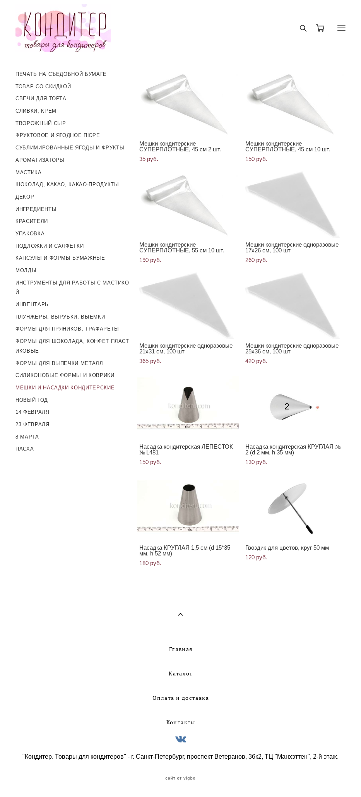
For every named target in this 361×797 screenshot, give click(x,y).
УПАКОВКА (29, 233)
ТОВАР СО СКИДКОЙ (43, 86)
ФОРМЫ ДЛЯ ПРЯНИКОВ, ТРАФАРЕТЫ (67, 329)
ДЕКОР (24, 197)
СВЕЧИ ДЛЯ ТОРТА (41, 98)
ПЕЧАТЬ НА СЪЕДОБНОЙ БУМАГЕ (61, 74)
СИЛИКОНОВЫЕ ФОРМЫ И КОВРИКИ (65, 375)
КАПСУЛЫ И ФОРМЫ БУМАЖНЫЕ (60, 258)
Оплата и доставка (180, 697)
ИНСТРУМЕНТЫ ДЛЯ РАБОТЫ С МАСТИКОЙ (72, 287)
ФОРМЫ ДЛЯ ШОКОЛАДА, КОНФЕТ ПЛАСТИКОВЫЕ (72, 346)
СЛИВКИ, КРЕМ (35, 111)
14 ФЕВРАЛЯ (32, 412)
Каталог (181, 673)
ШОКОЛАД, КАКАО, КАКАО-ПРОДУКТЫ (67, 184)
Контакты (180, 722)
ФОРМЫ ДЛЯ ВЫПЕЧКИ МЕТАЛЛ (59, 363)
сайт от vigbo (180, 778)
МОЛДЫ (25, 270)
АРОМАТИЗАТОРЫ (39, 160)
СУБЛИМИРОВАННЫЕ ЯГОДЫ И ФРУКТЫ (70, 147)
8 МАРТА (27, 437)
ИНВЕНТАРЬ (32, 304)
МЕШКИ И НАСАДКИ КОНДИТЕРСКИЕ (65, 387)
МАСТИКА (28, 172)
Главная (181, 649)
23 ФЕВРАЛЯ (32, 424)
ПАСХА (24, 449)
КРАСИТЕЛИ (31, 221)
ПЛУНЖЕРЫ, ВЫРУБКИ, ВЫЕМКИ (60, 317)
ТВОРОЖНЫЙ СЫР (40, 123)
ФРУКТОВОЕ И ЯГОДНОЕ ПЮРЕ (57, 135)
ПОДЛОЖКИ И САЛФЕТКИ (49, 246)
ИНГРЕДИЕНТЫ (35, 209)
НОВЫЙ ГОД (31, 400)
